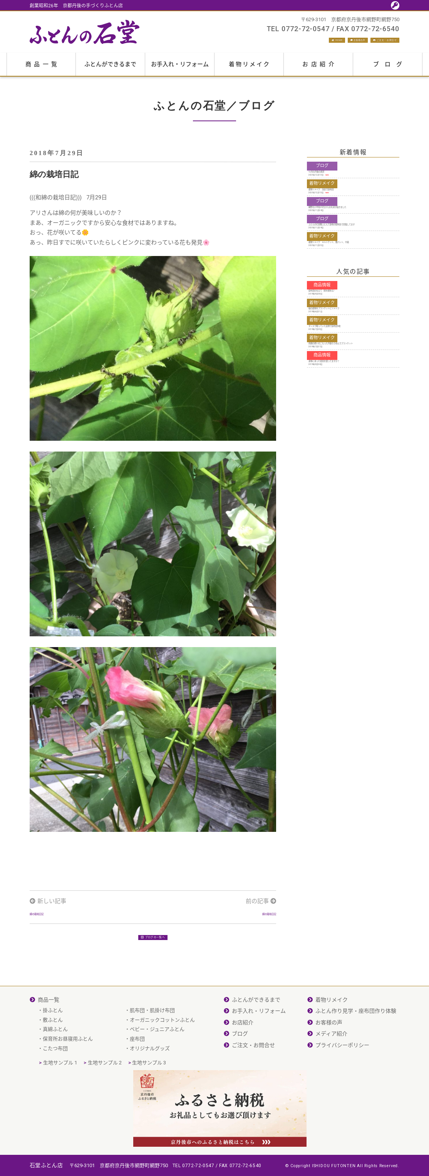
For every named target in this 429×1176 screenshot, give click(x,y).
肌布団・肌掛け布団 (152, 1043)
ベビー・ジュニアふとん (157, 1062)
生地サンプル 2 (105, 1095)
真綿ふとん (55, 1062)
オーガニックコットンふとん (162, 1053)
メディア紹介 (331, 1066)
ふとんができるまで (110, 68)
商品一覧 (42, 68)
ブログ (390, 68)
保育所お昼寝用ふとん (68, 1071)
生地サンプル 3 (149, 1095)
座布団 (137, 1071)
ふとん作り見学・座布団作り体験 (355, 1044)
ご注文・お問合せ (370, 42)
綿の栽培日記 (47, 936)
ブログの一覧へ (153, 971)
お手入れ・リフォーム (180, 68)
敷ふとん (53, 1053)
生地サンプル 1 (60, 1095)
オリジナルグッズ (150, 1081)
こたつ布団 (55, 1081)
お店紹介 (319, 68)
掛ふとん (53, 1043)
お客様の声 (310, 42)
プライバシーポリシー (342, 1078)
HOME (268, 42)
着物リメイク (249, 68)
